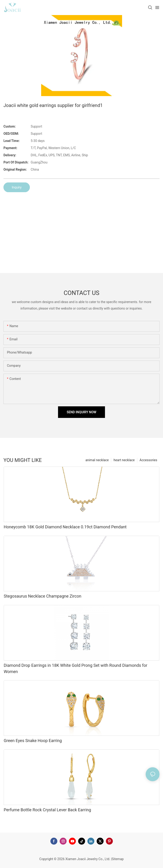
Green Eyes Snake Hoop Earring (33, 740)
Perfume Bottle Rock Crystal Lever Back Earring (47, 809)
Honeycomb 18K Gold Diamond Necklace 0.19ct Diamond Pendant (65, 526)
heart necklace (124, 460)
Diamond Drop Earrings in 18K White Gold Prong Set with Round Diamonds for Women (75, 668)
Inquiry (17, 187)
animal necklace (97, 460)
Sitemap (117, 859)
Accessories (148, 460)
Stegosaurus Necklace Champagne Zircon (42, 596)
